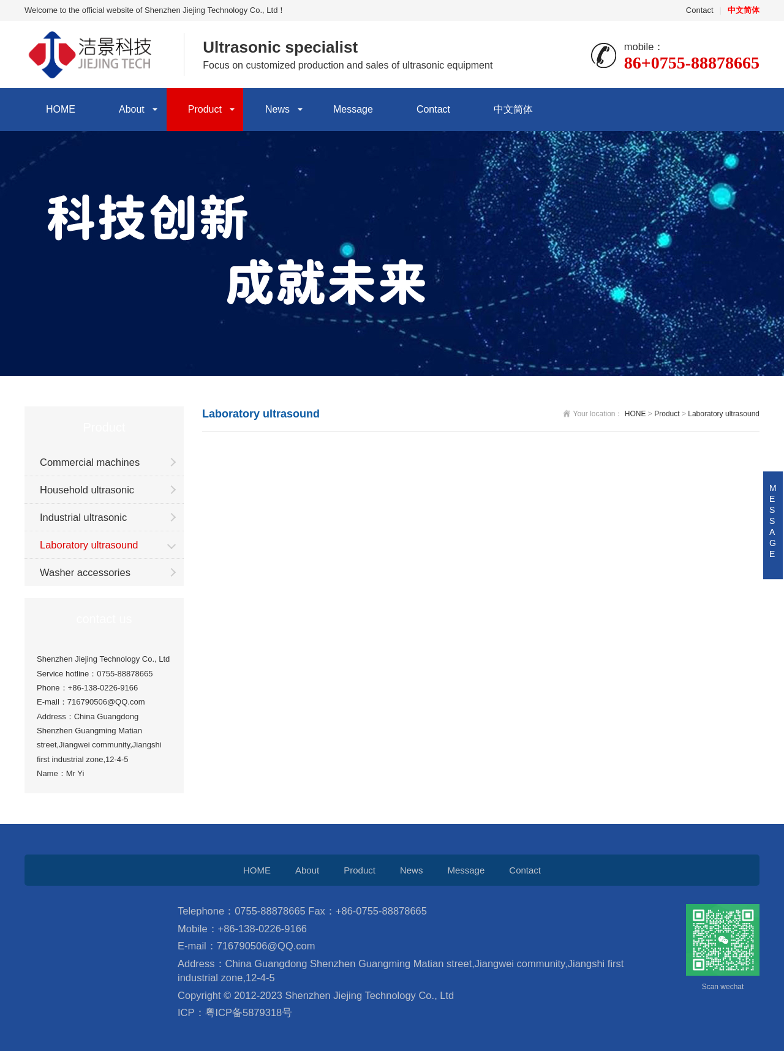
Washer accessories (85, 572)
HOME (60, 109)
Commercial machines (90, 462)
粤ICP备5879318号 (249, 1012)
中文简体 (513, 109)
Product (205, 109)
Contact (700, 10)
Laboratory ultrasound (89, 544)
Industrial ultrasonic (83, 517)
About (132, 109)
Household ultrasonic (87, 489)
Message (353, 109)
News (277, 109)
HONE (635, 414)
